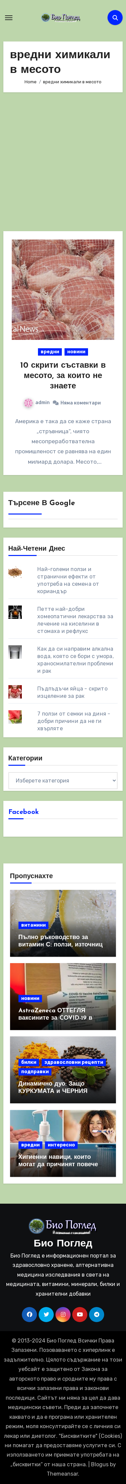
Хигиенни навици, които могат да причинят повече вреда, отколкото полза (58, 1164)
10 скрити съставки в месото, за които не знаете (63, 376)
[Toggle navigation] (8, 18)
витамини (33, 925)
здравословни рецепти (73, 1062)
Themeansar (62, 1474)
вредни (50, 352)
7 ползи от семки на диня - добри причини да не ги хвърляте (73, 721)
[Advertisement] (63, 161)
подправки (35, 1072)
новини (76, 352)
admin (37, 402)
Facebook (23, 812)
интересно (61, 1145)
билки (28, 1062)
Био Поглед (63, 1244)
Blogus (100, 1464)
